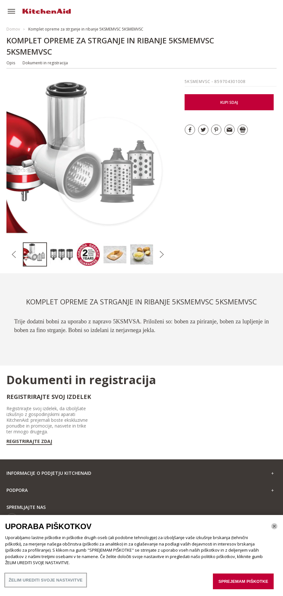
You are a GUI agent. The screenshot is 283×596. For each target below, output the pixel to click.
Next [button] (161, 254)
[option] (36, 254)
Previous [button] (13, 254)
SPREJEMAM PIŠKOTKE (243, 584)
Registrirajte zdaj (29, 441)
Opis (10, 63)
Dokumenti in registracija (45, 63)
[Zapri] (274, 529)
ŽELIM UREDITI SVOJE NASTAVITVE (46, 583)
